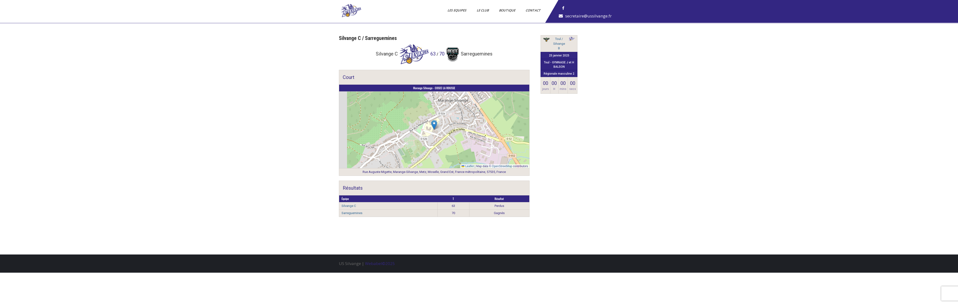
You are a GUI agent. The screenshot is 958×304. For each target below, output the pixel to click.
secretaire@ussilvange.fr (588, 16)
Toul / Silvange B (559, 43)
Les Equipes (457, 10)
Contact (533, 10)
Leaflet (468, 166)
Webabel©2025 (380, 263)
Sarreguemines (352, 213)
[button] (434, 125)
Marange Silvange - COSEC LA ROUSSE (434, 88)
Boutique (508, 10)
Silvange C (349, 206)
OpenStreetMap (502, 166)
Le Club (483, 10)
